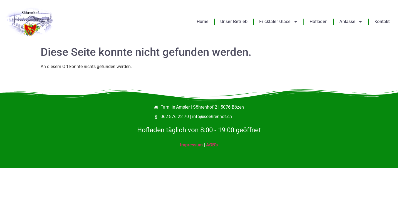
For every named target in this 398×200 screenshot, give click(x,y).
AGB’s (212, 145)
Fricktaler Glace (278, 22)
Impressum (191, 145)
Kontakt (382, 21)
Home (203, 21)
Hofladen (319, 21)
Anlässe (351, 22)
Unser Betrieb (234, 21)
